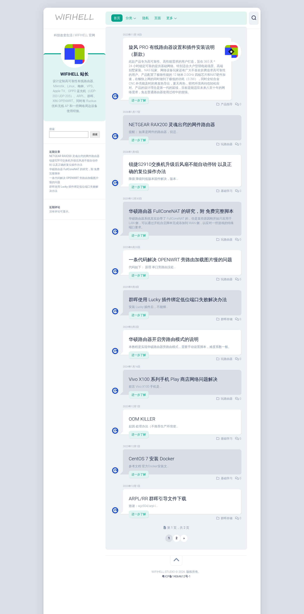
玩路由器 (226, 144)
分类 (129, 18)
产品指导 (226, 104)
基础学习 (226, 191)
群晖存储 (226, 333)
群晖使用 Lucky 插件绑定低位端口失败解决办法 (182, 313)
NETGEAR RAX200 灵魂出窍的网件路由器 (74, 156)
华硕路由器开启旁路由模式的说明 (166, 353)
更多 (169, 18)
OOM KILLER (143, 433)
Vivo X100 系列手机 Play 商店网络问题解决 (176, 393)
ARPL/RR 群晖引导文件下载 (160, 512)
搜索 (52, 129)
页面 (157, 18)
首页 (117, 18)
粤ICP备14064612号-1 (176, 590)
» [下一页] (184, 552)
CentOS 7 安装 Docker (153, 473)
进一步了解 (138, 100)
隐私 (145, 18)
